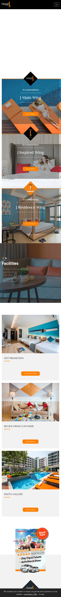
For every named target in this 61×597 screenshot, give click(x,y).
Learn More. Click (30, 594)
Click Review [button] (30, 441)
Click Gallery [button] (30, 510)
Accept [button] (41, 594)
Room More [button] (30, 114)
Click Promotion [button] (30, 373)
